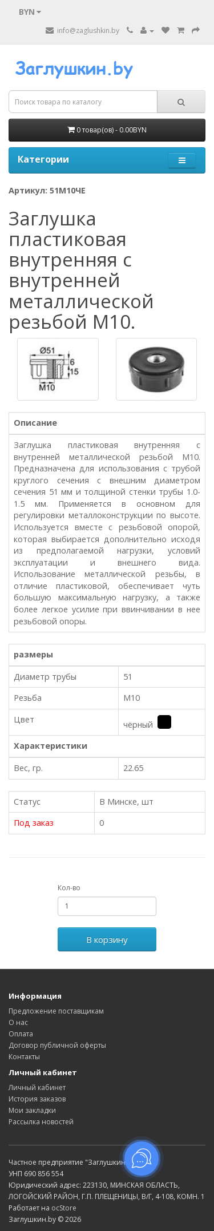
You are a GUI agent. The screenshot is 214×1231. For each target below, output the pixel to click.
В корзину (107, 939)
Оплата (21, 1034)
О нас (18, 1022)
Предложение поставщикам (56, 1011)
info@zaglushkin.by (82, 30)
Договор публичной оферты (57, 1045)
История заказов (37, 1099)
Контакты (24, 1057)
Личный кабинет (37, 1087)
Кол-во (69, 888)
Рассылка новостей (41, 1122)
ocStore (63, 1208)
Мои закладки (32, 1110)
